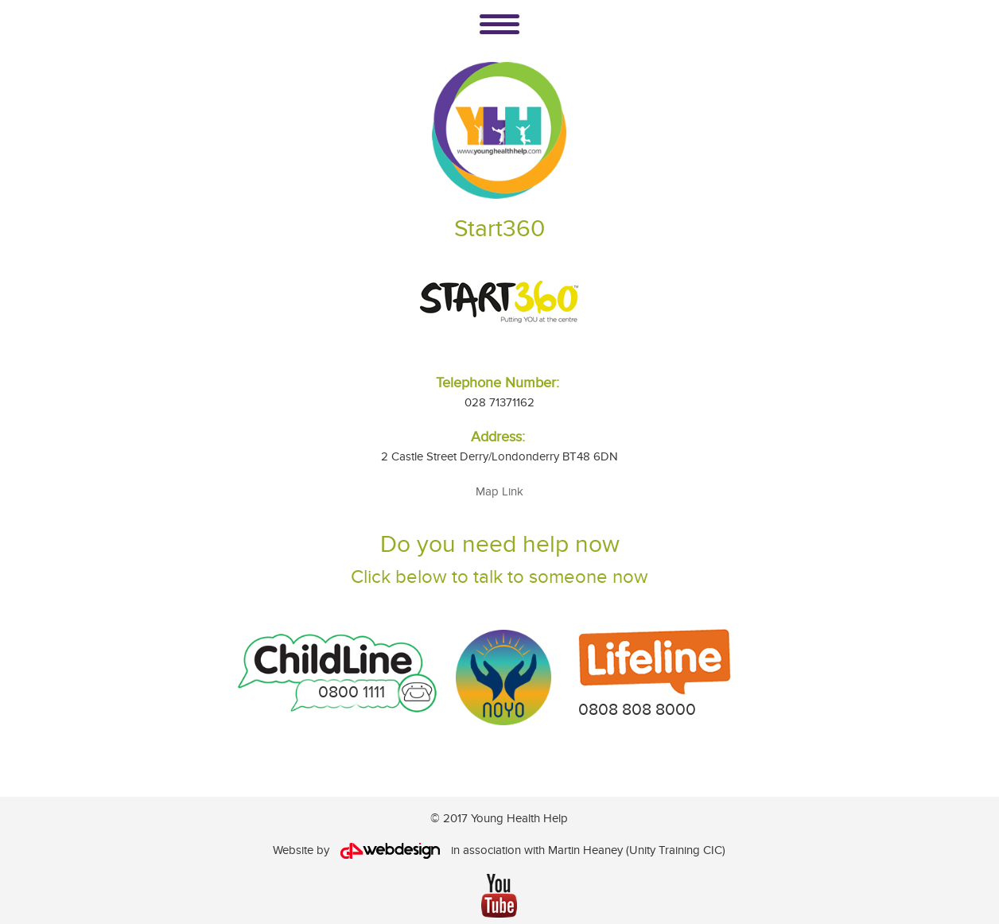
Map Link (499, 491)
